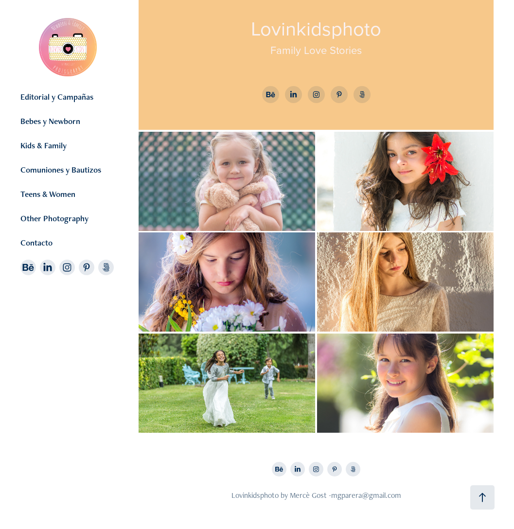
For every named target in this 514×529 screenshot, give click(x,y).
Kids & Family (43, 145)
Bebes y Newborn (50, 121)
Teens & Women (47, 194)
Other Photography (54, 218)
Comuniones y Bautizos (60, 169)
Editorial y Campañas (56, 96)
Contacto (36, 242)
